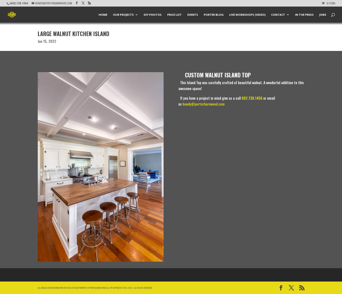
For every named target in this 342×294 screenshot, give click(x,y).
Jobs (322, 15)
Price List (174, 15)
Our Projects (123, 15)
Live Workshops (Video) (247, 15)
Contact (278, 15)
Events (192, 15)
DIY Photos (153, 15)
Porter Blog (214, 15)
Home (103, 15)
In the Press (304, 15)
